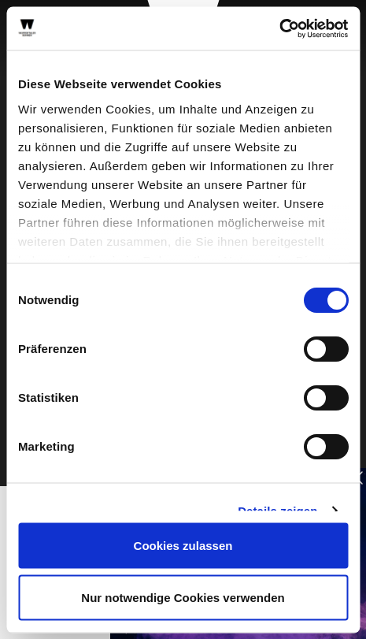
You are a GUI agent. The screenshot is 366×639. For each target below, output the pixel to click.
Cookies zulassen (183, 545)
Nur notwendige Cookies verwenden (182, 597)
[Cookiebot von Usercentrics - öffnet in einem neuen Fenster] (279, 28)
